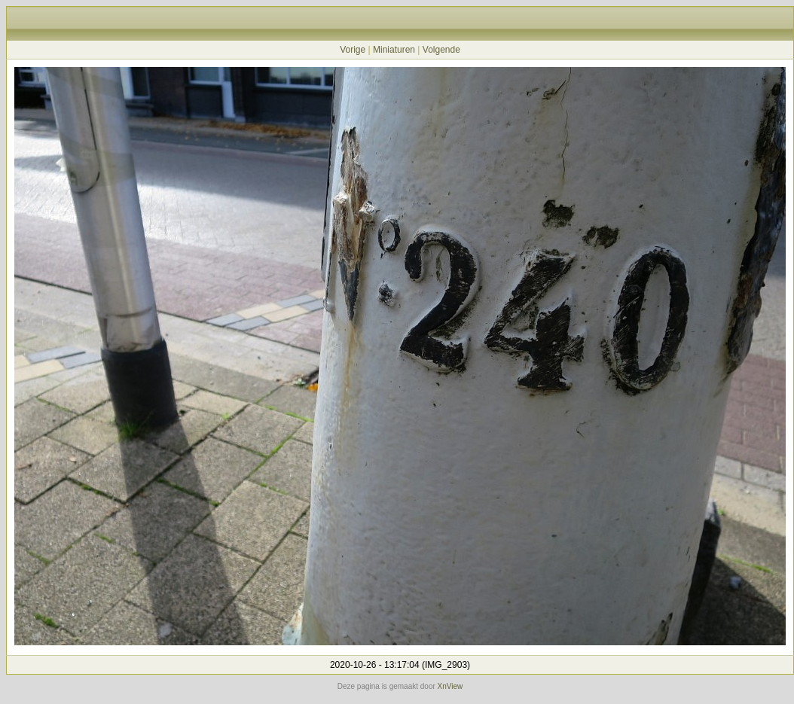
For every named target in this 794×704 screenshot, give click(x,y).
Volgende (441, 49)
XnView (450, 686)
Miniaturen (394, 49)
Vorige (352, 49)
